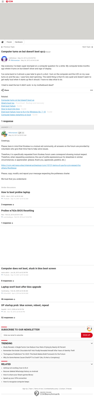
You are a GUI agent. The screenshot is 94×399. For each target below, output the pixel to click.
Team (31, 389)
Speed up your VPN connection (15, 378)
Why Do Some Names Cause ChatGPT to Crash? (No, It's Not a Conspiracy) (31, 357)
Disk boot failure (8, 106)
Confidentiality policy (51, 389)
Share (6, 90)
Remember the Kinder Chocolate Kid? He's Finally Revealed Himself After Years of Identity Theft (39, 351)
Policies (69, 389)
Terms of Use (38, 389)
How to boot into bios (10, 109)
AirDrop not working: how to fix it (15, 368)
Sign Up (25, 389)
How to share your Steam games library (18, 375)
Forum (9, 42)
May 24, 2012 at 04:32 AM (30, 60)
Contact (62, 389)
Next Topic (86, 47)
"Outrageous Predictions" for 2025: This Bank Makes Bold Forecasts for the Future (34, 354)
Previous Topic (9, 47)
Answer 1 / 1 (6, 127)
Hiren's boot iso (7, 103)
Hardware (19, 42)
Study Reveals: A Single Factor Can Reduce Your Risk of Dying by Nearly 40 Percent (34, 347)
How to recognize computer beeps (16, 382)
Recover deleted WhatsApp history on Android (20, 371)
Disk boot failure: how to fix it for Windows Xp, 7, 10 (23, 112)
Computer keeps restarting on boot (16, 115)
